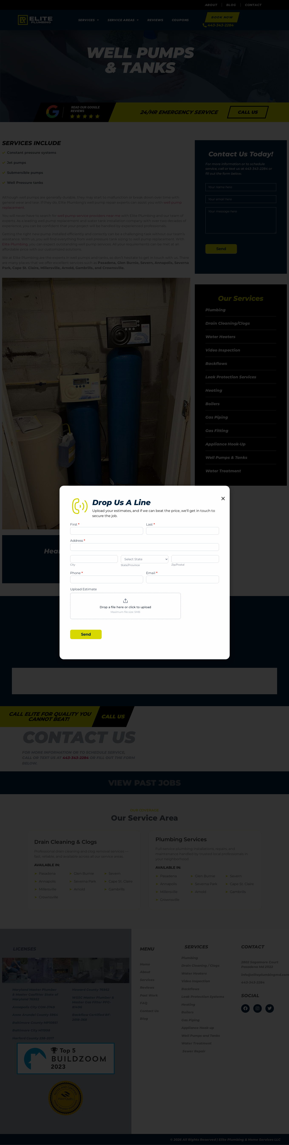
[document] (144, 572)
